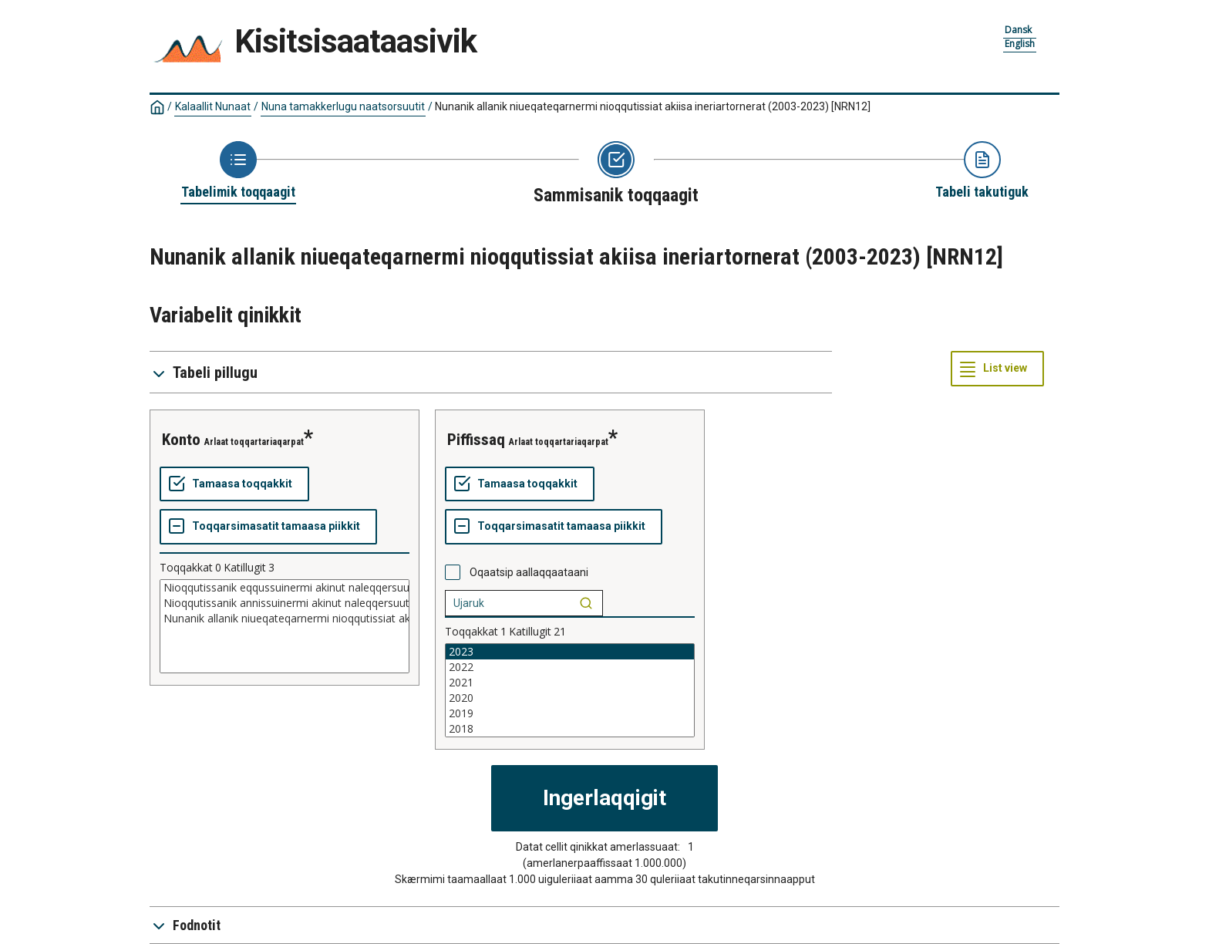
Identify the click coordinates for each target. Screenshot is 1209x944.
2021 (570, 682)
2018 (570, 729)
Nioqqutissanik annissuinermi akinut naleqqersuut (284, 603)
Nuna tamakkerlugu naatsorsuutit (343, 106)
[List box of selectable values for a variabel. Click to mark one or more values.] (284, 626)
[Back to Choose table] (238, 171)
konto (181, 439)
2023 (570, 651)
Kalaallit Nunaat (213, 106)
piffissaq (476, 439)
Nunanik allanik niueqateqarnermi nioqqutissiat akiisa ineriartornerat (284, 618)
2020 (570, 698)
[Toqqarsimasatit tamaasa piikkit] (268, 526)
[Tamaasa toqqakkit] (234, 484)
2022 (570, 667)
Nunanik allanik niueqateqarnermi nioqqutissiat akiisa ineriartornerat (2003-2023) (653, 106)
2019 (570, 713)
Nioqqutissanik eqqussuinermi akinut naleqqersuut (284, 587)
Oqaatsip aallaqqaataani (529, 572)
